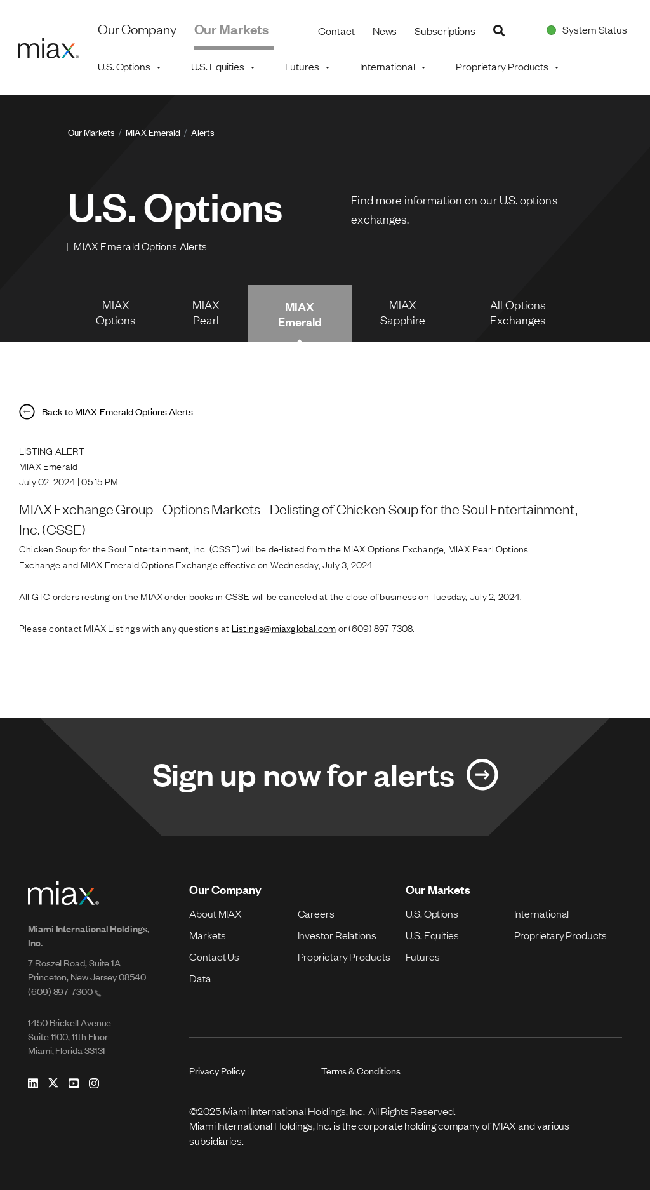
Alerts (203, 131)
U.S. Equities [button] (217, 66)
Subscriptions (445, 30)
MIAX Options (116, 312)
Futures (422, 956)
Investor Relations (337, 935)
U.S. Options (432, 913)
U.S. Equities (432, 935)
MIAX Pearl (206, 312)
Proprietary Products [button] (502, 66)
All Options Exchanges (518, 312)
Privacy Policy (217, 1070)
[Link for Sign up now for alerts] (325, 777)
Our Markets (231, 28)
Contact (336, 30)
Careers (316, 913)
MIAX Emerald (153, 131)
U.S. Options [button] (124, 66)
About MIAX (215, 913)
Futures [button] (302, 66)
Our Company (137, 28)
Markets (207, 935)
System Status (584, 29)
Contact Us (214, 956)
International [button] (387, 66)
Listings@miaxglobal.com (284, 627)
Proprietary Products (344, 956)
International (541, 913)
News (385, 30)
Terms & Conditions (361, 1070)
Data (200, 978)
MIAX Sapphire (403, 312)
